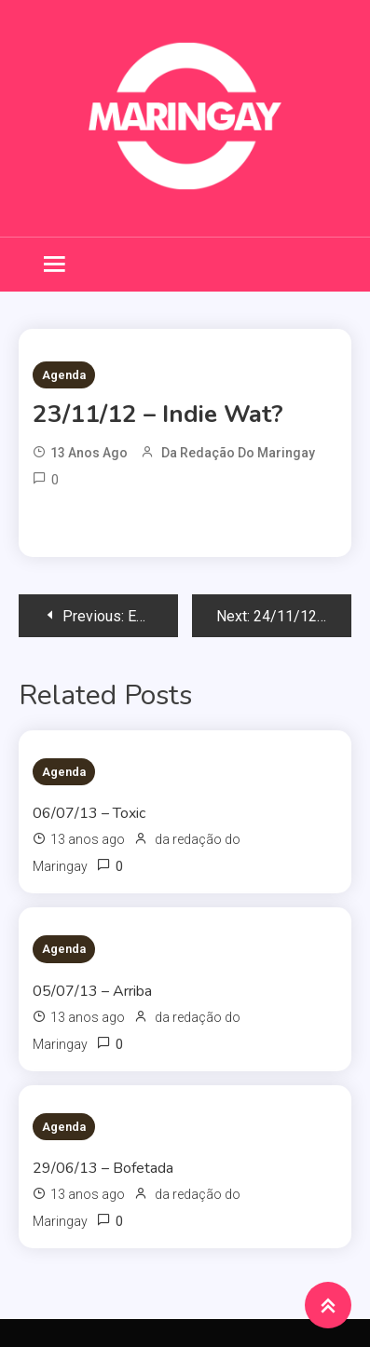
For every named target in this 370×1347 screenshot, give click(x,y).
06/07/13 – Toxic (89, 813)
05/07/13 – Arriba (92, 991)
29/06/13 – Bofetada (103, 1168)
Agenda (64, 375)
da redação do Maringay (238, 452)
